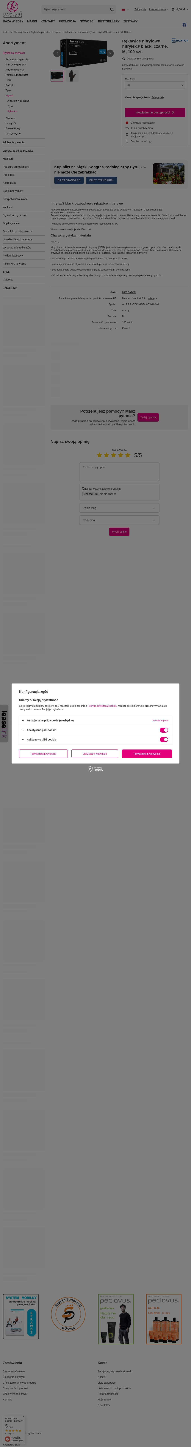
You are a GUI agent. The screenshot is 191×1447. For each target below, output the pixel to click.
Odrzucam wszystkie (95, 753)
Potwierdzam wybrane (43, 753)
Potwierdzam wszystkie (147, 753)
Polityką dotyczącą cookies (102, 705)
